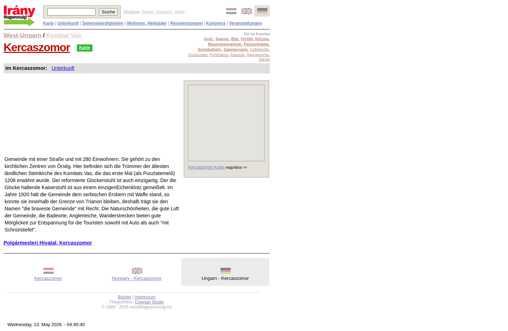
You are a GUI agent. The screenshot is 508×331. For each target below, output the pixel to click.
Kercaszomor (37, 47)
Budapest (164, 12)
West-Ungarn (23, 35)
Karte (84, 47)
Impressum (145, 297)
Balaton (147, 12)
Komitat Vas (63, 35)
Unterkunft (63, 68)
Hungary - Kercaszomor (137, 278)
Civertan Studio (149, 302)
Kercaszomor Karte (206, 167)
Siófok (179, 12)
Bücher (124, 297)
